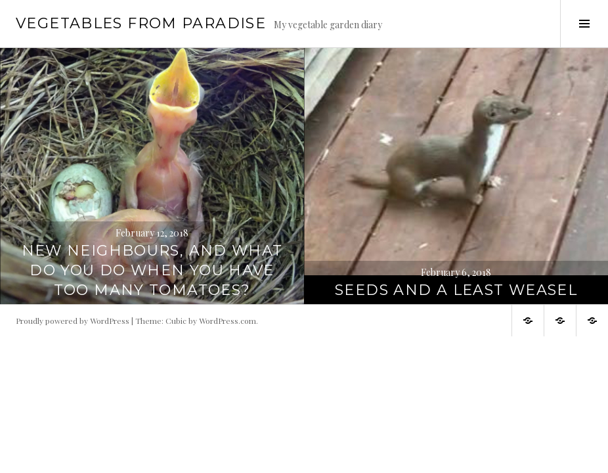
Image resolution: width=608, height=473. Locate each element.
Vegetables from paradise (141, 23)
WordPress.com (227, 320)
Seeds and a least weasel (456, 290)
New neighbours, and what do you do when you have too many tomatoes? (152, 270)
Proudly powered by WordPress (72, 320)
